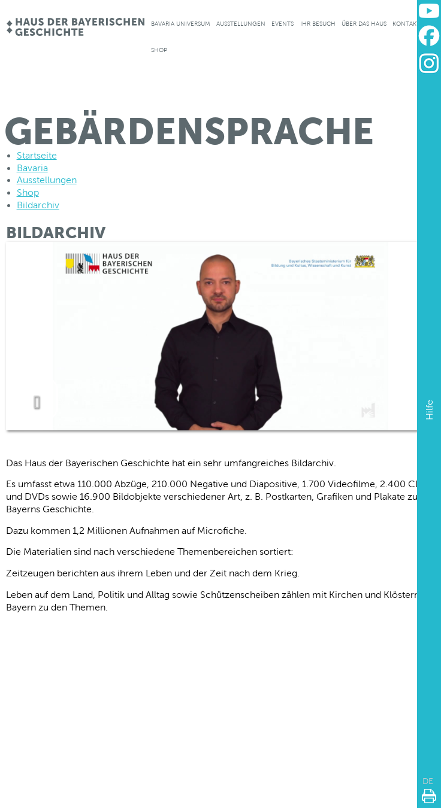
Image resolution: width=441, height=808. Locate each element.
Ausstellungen (240, 24)
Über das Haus (364, 24)
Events (282, 24)
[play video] (36, 398)
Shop (159, 50)
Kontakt (406, 24)
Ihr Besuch (318, 24)
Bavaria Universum (180, 24)
